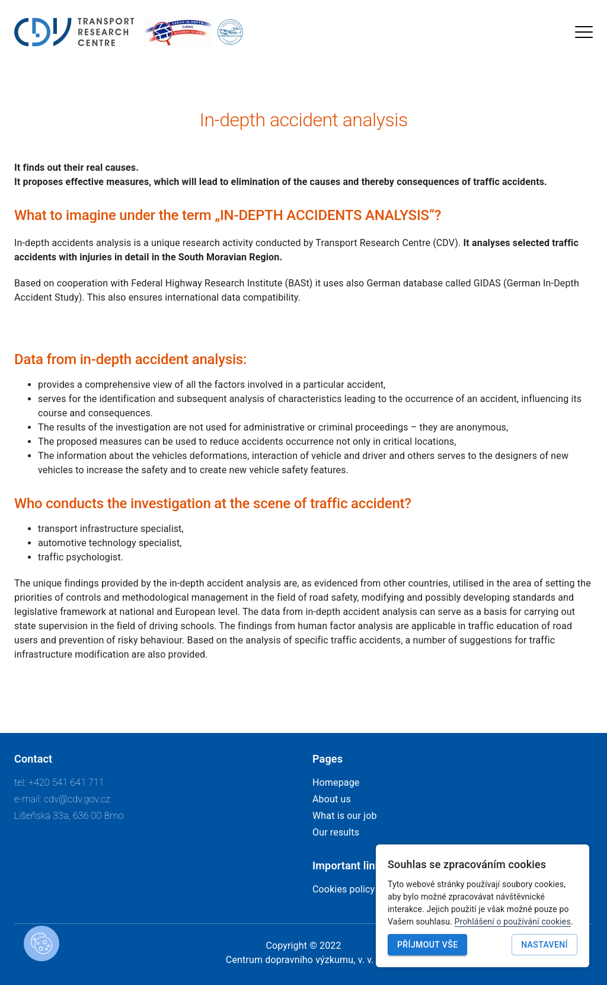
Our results (335, 832)
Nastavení (544, 945)
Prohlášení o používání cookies (513, 921)
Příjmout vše (427, 945)
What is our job (344, 815)
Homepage (335, 782)
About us (331, 799)
